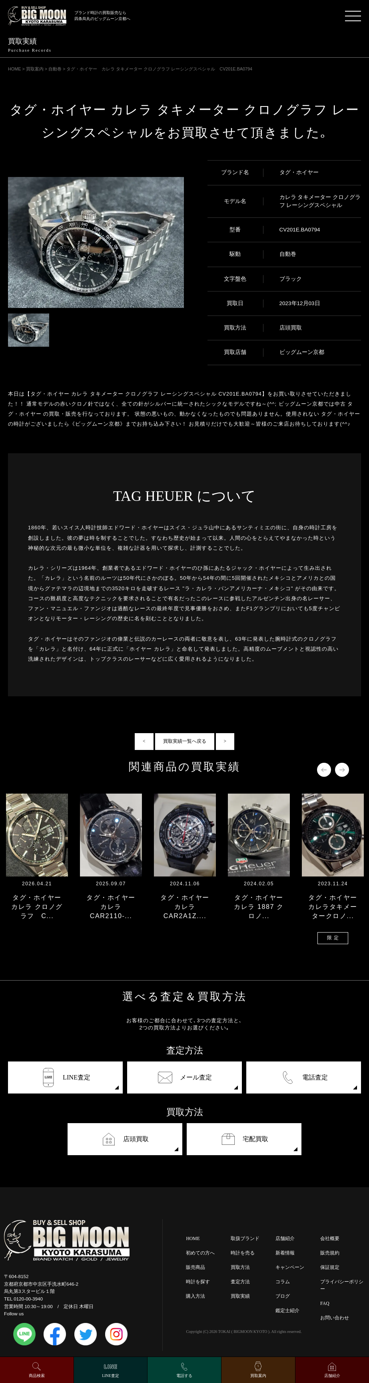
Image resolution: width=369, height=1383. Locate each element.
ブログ (282, 1296)
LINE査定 (65, 1077)
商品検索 (37, 1375)
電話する (184, 1375)
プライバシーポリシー (341, 1285)
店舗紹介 (285, 1238)
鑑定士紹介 (287, 1310)
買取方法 (240, 1267)
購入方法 (195, 1296)
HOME (192, 1238)
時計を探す (198, 1282)
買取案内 (258, 1375)
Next (342, 770)
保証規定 (329, 1267)
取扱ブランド (245, 1238)
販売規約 (329, 1253)
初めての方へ (200, 1253)
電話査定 (304, 1077)
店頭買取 (125, 1139)
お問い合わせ (334, 1318)
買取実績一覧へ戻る (184, 741)
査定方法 (240, 1282)
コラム (282, 1282)
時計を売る (243, 1253)
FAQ (324, 1303)
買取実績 (240, 1296)
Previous (324, 770)
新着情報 (285, 1253)
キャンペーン (289, 1267)
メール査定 (184, 1077)
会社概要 (329, 1238)
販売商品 (195, 1267)
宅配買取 (244, 1139)
